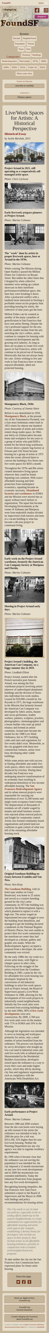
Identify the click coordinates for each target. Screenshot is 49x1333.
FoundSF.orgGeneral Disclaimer (24, 1308)
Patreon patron (24, 97)
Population (20, 44)
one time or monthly (24, 86)
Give (28, 49)
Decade (16, 38)
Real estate (24, 61)
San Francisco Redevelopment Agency (23, 787)
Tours (21, 49)
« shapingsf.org (9, 9)
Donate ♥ (42, 16)
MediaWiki (40, 1327)
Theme (30, 44)
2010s (23, 67)
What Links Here (24, 73)
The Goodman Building (18, 889)
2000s (14, 67)
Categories (13, 56)
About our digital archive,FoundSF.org (24, 1299)
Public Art (32, 67)
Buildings (36, 55)
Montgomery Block (15, 416)
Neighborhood (29, 38)
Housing (26, 55)
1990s (6, 67)
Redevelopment (9, 61)
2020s (42, 67)
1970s (35, 61)
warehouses (25, 493)
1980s (44, 61)
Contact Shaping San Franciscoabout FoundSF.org (24, 1318)
